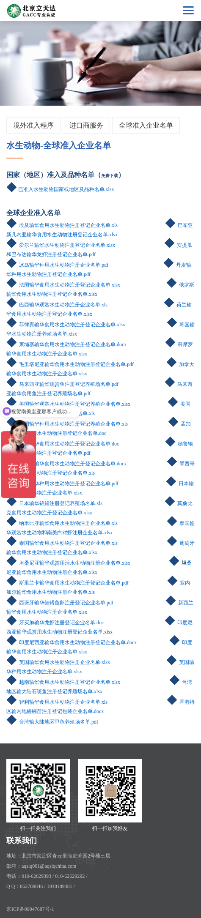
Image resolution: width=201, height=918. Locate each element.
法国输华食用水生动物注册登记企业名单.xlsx (69, 285)
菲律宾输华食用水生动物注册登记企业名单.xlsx (72, 325)
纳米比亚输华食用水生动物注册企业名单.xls (68, 523)
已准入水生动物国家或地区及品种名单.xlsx (66, 189)
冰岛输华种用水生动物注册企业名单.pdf (63, 265)
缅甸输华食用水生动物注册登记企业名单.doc (69, 444)
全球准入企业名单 (146, 125)
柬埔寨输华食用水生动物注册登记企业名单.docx (73, 344)
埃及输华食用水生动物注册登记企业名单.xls (68, 225)
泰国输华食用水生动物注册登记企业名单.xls (68, 543)
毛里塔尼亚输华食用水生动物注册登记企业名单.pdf (76, 364)
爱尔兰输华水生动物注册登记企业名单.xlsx (67, 245)
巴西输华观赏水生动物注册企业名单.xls (63, 305)
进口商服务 (86, 125)
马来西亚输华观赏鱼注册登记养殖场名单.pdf (68, 384)
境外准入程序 (33, 125)
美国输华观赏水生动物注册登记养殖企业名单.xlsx (74, 404)
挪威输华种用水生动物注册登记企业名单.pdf (68, 483)
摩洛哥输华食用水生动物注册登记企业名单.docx (73, 464)
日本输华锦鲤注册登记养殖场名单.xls (54, 503)
